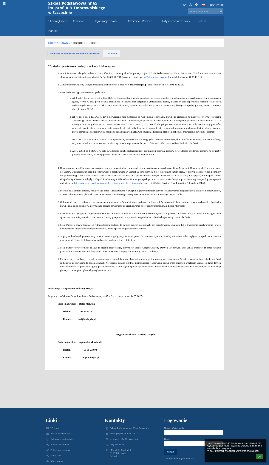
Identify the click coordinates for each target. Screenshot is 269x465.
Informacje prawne (59, 444)
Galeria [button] (201, 21)
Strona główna (59, 43)
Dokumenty (112, 53)
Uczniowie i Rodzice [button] (141, 21)
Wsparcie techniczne (60, 433)
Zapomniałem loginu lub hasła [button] (179, 458)
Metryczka (55, 455)
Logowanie (216, 5)
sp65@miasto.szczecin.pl (156, 77)
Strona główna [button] (57, 21)
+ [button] (184, 4)
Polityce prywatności (248, 451)
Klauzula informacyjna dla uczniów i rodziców (75, 53)
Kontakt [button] (53, 30)
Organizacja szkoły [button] (107, 21)
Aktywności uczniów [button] (176, 21)
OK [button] (259, 456)
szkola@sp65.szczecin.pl (122, 433)
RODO (94, 43)
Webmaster (56, 428)
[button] (203, 5)
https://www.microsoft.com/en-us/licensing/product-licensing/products (109, 183)
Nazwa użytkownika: (174, 428)
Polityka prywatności (61, 450)
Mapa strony (56, 461)
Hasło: (167, 439)
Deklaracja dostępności (62, 439)
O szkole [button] (80, 21)
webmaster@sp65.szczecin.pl (124, 439)
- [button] (190, 4)
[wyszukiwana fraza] (206, 11)
